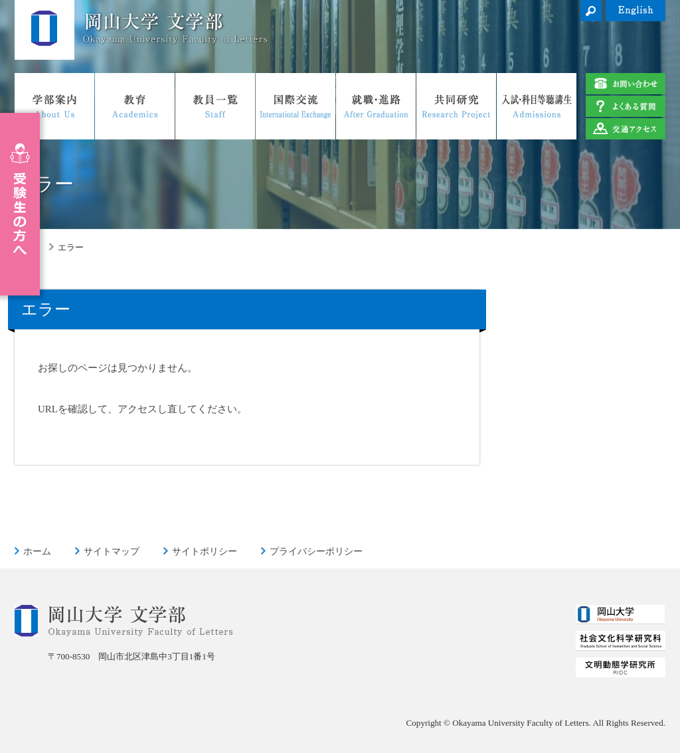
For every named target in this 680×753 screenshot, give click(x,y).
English (635, 10)
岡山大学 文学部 (44, 30)
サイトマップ (111, 551)
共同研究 (456, 106)
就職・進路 (376, 106)
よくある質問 (625, 106)
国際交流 (295, 106)
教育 (135, 106)
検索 (591, 10)
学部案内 (54, 106)
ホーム (37, 551)
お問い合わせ (625, 83)
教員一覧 (215, 106)
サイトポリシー (204, 551)
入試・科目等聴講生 (536, 106)
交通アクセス (625, 128)
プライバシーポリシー (316, 551)
